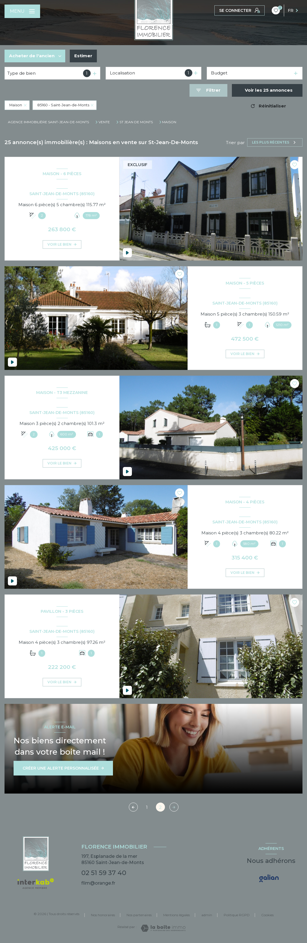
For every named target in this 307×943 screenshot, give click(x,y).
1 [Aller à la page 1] (147, 807)
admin (206, 915)
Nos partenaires (139, 915)
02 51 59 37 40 (103, 873)
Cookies (267, 915)
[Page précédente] (133, 807)
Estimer (83, 55)
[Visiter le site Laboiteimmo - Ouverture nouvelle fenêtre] (163, 928)
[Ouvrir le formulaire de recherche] (208, 90)
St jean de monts (136, 122)
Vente (104, 122)
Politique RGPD (237, 915)
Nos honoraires (103, 915)
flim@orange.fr (98, 883)
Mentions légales (176, 915)
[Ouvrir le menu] (22, 11)
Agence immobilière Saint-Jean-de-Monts (48, 122)
